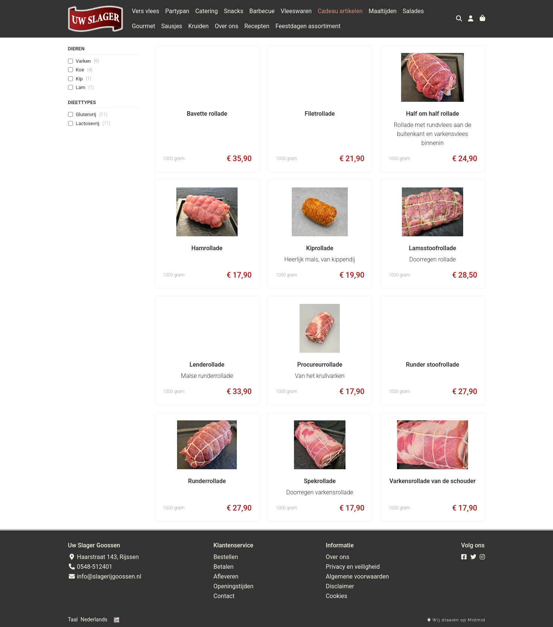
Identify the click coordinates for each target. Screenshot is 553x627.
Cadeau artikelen (340, 11)
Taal (73, 619)
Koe (84, 69)
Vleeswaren (296, 11)
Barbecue (261, 11)
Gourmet (143, 26)
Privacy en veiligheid (353, 566)
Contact (224, 596)
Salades (413, 11)
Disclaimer (340, 586)
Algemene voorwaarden (357, 576)
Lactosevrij (93, 123)
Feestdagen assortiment (308, 26)
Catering (206, 11)
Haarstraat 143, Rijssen (103, 557)
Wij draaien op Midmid (456, 620)
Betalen (224, 566)
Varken (87, 60)
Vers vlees (145, 11)
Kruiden (198, 26)
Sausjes (171, 26)
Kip (83, 78)
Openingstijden (234, 586)
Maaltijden (382, 11)
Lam (85, 87)
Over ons (226, 26)
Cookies (336, 596)
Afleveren (226, 576)
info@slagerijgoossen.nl (104, 576)
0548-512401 (90, 566)
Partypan (177, 11)
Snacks (233, 11)
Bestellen (226, 557)
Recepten (257, 26)
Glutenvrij (92, 114)
